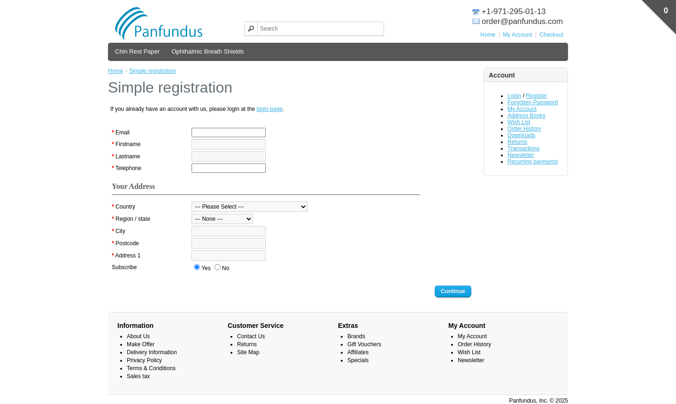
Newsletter (520, 155)
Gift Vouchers (364, 344)
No (222, 268)
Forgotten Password (532, 102)
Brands (356, 336)
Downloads (521, 135)
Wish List (518, 122)
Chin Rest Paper (137, 51)
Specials (358, 360)
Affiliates (358, 352)
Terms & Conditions (151, 368)
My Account (517, 34)
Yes (202, 268)
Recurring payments (532, 161)
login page (270, 109)
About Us (138, 336)
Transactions (523, 148)
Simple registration (152, 71)
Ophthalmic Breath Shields (207, 51)
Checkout (551, 34)
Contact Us (251, 336)
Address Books (526, 115)
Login (514, 96)
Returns (517, 142)
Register (536, 96)
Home (487, 34)
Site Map (248, 352)
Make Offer (140, 344)
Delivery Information (152, 352)
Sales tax (138, 376)
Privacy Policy (144, 360)
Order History (524, 128)
